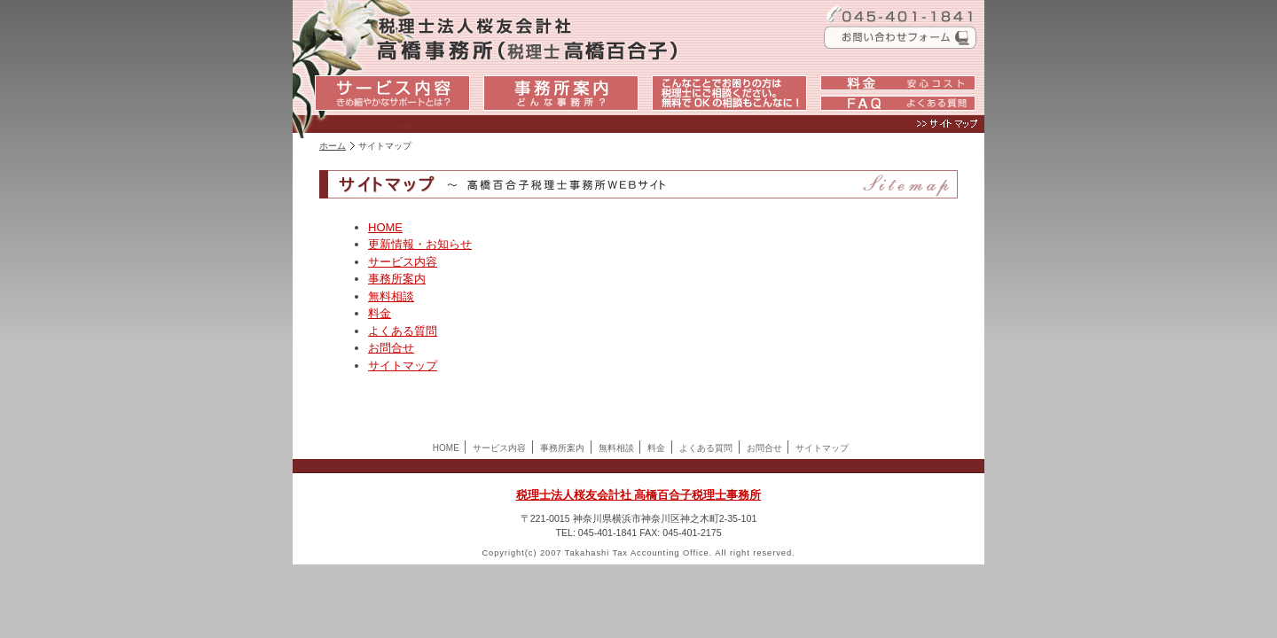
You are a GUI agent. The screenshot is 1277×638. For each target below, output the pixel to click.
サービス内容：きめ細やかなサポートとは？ (392, 93)
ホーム (332, 146)
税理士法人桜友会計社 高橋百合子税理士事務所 (639, 495)
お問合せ (391, 347)
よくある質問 (402, 331)
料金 (379, 313)
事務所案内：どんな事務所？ (560, 93)
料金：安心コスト (897, 84)
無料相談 (391, 296)
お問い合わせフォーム (895, 38)
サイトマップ (636, 128)
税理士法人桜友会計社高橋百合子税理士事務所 (470, 35)
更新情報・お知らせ (420, 244)
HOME (385, 227)
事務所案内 (397, 278)
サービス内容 (402, 261)
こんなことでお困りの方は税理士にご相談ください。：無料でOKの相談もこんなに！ (729, 93)
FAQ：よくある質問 (897, 104)
